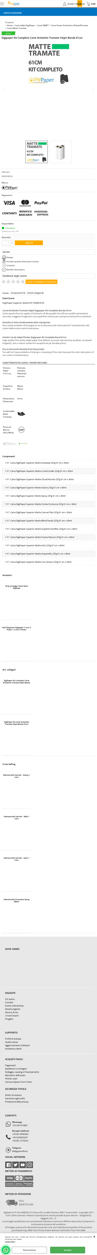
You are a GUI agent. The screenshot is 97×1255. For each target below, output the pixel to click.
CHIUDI (94, 1236)
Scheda (5, 293)
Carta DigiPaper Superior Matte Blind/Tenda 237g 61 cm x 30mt (41, 520)
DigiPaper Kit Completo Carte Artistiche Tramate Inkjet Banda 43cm (16, 681)
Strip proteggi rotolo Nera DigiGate (16, 587)
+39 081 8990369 (20, 1134)
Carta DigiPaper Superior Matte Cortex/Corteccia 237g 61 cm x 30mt (43, 504)
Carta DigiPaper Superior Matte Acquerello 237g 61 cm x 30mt (40, 553)
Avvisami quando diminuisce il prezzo (22, 261)
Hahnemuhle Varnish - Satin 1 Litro (16, 859)
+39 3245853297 (20, 1137)
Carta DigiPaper (12, 12)
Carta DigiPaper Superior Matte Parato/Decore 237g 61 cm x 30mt (42, 537)
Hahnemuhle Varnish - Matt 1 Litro (16, 817)
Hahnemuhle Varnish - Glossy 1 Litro (16, 776)
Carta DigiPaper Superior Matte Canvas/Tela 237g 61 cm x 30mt (41, 512)
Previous (4, 90)
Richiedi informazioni (15, 269)
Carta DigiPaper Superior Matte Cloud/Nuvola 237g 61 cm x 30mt (42, 479)
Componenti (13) (18, 293)
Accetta (67, 1250)
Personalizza (29, 1250)
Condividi (10, 265)
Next (93, 90)
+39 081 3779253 (20, 1140)
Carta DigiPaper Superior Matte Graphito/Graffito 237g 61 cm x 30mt (43, 528)
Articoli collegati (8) (35, 293)
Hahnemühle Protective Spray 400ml (17, 900)
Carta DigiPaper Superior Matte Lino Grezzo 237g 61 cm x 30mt (41, 561)
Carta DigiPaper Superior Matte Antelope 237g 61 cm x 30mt (39, 462)
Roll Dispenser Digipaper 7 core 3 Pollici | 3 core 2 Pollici (16, 628)
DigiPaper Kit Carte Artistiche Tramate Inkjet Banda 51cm (16, 723)
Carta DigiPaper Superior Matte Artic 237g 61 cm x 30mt (37, 545)
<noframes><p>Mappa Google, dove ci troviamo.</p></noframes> (30, 970)
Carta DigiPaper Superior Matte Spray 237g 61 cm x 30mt (38, 495)
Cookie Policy (10, 1241)
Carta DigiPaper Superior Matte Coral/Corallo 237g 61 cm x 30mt (41, 471)
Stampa (9, 257)
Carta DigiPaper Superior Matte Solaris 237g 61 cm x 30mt (38, 487)
